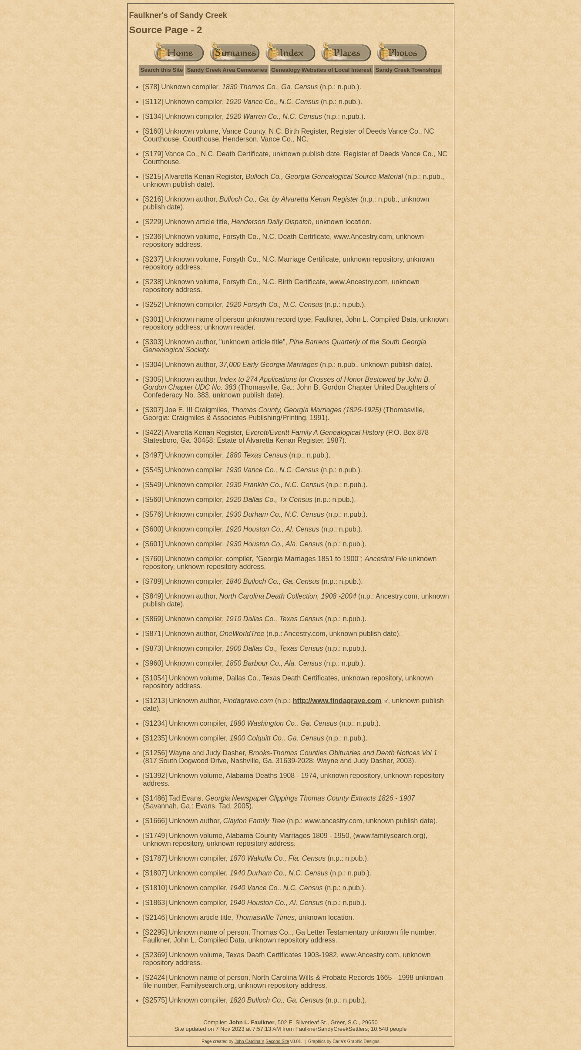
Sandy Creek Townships (408, 70)
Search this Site (162, 70)
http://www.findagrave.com (337, 700)
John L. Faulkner (252, 1022)
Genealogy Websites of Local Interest (321, 70)
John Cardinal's (250, 1041)
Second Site (277, 1041)
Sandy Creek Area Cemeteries (227, 70)
